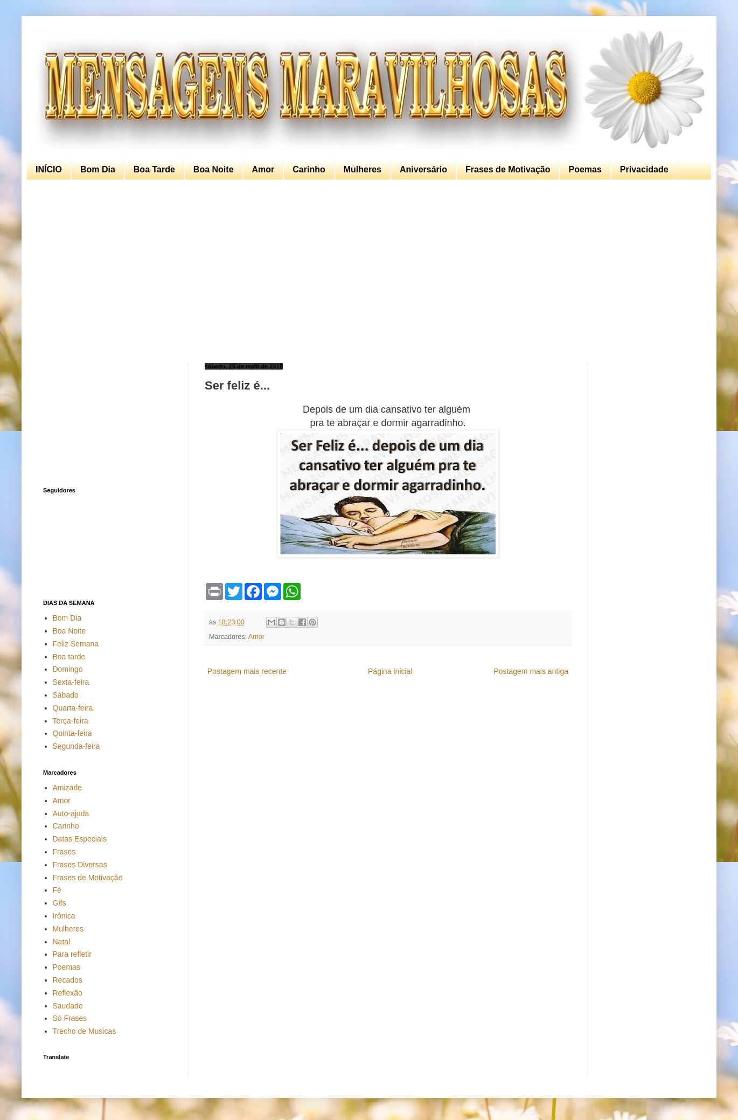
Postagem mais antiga (530, 671)
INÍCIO (49, 169)
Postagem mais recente (247, 671)
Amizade (67, 787)
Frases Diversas (80, 864)
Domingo (68, 669)
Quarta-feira (73, 708)
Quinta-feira (72, 733)
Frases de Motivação (507, 169)
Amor (263, 169)
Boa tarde (69, 656)
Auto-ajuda (71, 813)
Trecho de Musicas (84, 1031)
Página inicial (390, 671)
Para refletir (72, 954)
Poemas (584, 169)
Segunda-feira (76, 746)
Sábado (66, 695)
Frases (64, 851)
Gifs (59, 903)
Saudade (68, 1005)
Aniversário (423, 169)
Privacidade (644, 169)
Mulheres (362, 169)
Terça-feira (70, 720)
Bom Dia (97, 169)
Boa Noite (213, 169)
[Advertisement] (366, 271)
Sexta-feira (71, 682)
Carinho (309, 169)
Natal (62, 941)
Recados (67, 980)
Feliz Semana (76, 643)
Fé (57, 890)
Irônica (64, 916)
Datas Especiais (80, 838)
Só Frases (70, 1018)
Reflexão (67, 993)
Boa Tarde (154, 169)
